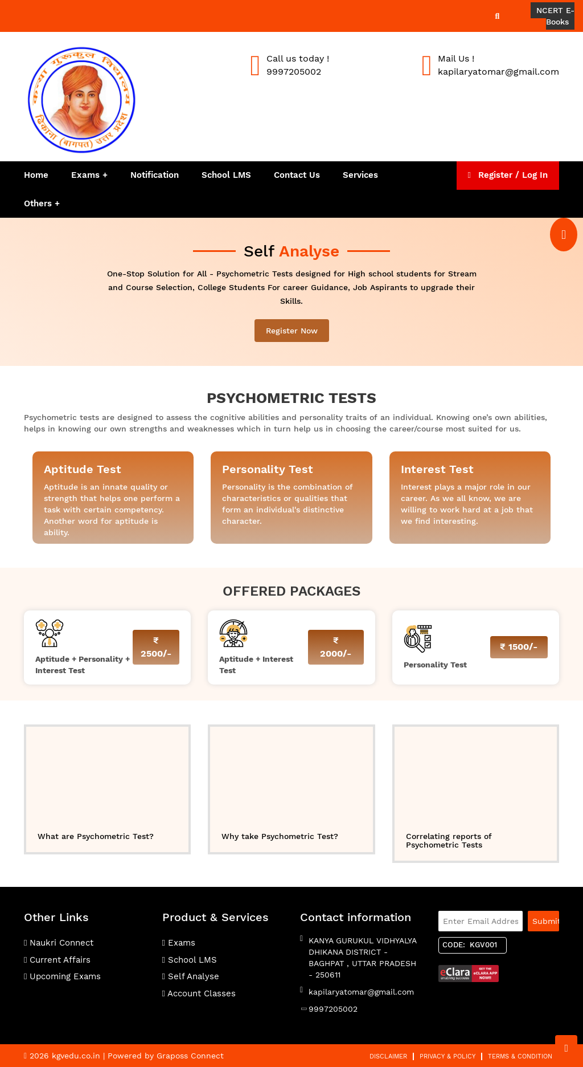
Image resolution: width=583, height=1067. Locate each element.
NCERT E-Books (555, 16)
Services (360, 175)
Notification (154, 175)
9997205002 (333, 1008)
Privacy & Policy (447, 1056)
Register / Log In (508, 175)
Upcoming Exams (62, 976)
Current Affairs (57, 960)
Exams (85, 175)
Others (39, 203)
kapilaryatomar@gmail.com (361, 991)
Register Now (292, 330)
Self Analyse (190, 976)
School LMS (226, 175)
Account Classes (199, 993)
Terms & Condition (520, 1056)
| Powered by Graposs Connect (163, 1055)
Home (36, 175)
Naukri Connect (58, 943)
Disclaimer (388, 1056)
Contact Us (297, 175)
